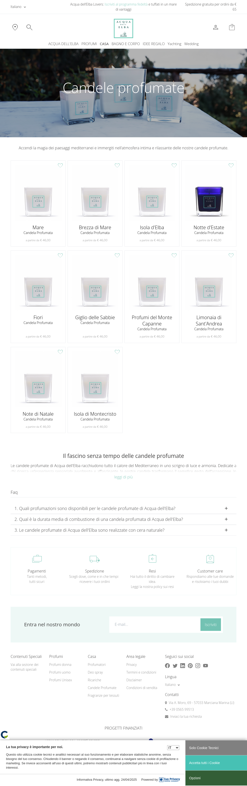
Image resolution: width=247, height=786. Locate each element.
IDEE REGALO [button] (154, 43)
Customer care (210, 571)
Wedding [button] (191, 43)
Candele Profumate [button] (102, 687)
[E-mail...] (154, 624)
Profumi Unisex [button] (60, 680)
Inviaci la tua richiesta (186, 716)
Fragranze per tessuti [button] (103, 695)
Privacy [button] (131, 664)
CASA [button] (104, 43)
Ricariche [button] (94, 680)
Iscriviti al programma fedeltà (126, 4)
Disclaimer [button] (134, 680)
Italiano (16, 6)
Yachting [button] (174, 43)
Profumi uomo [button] (60, 672)
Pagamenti (37, 571)
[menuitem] (174, 43)
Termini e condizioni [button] (141, 672)
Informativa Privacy (90, 779)
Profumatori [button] (97, 664)
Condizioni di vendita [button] (141, 687)
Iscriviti (211, 624)
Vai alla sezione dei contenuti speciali (24, 667)
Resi (152, 571)
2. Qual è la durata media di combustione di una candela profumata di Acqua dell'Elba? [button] (98, 519)
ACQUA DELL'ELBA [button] (63, 43)
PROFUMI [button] (89, 43)
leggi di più (123, 477)
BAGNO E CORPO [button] (125, 43)
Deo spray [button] (95, 672)
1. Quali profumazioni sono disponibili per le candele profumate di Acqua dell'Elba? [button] (94, 508)
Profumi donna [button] (60, 664)
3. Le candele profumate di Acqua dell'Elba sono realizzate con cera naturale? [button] (89, 530)
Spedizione (94, 571)
